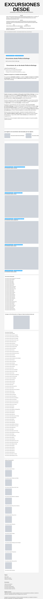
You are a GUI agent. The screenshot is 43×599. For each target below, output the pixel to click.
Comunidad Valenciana (20, 17)
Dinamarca (25, 21)
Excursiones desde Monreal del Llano (11, 442)
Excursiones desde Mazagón (10, 422)
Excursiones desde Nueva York (10, 288)
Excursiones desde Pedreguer (10, 356)
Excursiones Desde (22, 7)
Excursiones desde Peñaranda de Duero (12, 353)
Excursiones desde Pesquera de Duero (12, 351)
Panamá (33, 28)
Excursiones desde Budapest (10, 294)
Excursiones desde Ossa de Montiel (11, 369)
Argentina (8, 28)
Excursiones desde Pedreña (10, 354)
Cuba (22, 28)
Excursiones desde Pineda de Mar (11, 346)
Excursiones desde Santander (10, 305)
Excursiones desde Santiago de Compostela (12, 278)
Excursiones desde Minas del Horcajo (11, 430)
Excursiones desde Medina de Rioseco (12, 424)
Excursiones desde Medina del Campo (11, 425)
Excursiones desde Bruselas (10, 308)
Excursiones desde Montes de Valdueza (12, 374)
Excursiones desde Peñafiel (10, 392)
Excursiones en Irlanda (18, 244)
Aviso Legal (7, 576)
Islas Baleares (20, 16)
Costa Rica (19, 28)
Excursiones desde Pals (9, 384)
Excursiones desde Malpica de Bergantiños (12, 409)
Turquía (9, 23)
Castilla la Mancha (34, 16)
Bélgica (14, 21)
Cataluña (14, 17)
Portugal (31, 22)
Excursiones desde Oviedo (9, 284)
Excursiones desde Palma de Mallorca (11, 397)
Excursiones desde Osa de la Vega (11, 371)
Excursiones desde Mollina (9, 437)
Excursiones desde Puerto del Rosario (11, 402)
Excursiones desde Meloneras (10, 427)
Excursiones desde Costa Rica (10, 588)
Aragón (11, 16)
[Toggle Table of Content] (16, 68)
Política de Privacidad (8, 579)
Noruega (19, 22)
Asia (14, 24)
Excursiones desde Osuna (9, 391)
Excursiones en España (10, 55)
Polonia (27, 22)
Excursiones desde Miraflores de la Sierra (12, 432)
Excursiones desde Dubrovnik (10, 309)
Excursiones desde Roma (9, 285)
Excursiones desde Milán (9, 281)
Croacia (21, 21)
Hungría (7, 22)
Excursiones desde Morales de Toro (11, 455)
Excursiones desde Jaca (9, 280)
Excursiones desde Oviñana (10, 366)
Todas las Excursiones (8, 584)
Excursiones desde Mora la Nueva (11, 453)
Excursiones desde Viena (9, 299)
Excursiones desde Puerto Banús (11, 399)
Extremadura (27, 17)
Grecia (34, 21)
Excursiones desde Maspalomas (10, 417)
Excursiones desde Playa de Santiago (11, 338)
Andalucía (8, 16)
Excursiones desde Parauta (10, 359)
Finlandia (28, 21)
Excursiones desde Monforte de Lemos (12, 440)
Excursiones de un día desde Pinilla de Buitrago (13, 69)
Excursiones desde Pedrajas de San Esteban (13, 358)
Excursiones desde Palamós (10, 363)
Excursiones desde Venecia (10, 306)
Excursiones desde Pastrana (10, 381)
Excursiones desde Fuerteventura (11, 301)
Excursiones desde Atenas (10, 194)
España (21, 15)
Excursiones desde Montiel (9, 445)
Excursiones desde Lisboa (9, 293)
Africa (26, 24)
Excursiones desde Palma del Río (11, 386)
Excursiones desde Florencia (10, 295)
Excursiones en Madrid (19, 55)
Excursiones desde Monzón (10, 452)
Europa (21, 20)
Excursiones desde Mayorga (10, 420)
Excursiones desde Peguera (11, 168)
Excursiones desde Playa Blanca (10, 396)
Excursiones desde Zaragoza (10, 292)
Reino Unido (35, 22)
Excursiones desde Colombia (10, 587)
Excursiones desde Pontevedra (10, 394)
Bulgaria (17, 21)
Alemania (8, 21)
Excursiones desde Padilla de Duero (11, 364)
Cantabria (28, 16)
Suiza (7, 23)
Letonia (16, 22)
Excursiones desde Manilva (10, 412)
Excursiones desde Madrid (10, 271)
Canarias (24, 16)
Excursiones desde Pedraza (10, 379)
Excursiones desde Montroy (10, 450)
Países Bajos (23, 22)
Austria (11, 21)
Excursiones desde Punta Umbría (11, 404)
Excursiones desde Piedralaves (10, 348)
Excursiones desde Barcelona (10, 287)
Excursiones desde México (9, 586)
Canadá (11, 28)
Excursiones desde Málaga (9, 279)
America (21, 27)
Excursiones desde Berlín (9, 307)
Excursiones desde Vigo (9, 300)
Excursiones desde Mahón (9, 407)
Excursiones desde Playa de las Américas (12, 389)
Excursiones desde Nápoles (10, 302)
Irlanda (10, 22)
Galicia (31, 17)
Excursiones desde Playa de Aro (10, 341)
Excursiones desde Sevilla (9, 291)
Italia (13, 22)
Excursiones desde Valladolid (10, 298)
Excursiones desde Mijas (9, 429)
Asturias (15, 16)
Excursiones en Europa (9, 244)
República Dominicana (10, 29)
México (30, 28)
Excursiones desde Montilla (10, 447)
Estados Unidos (26, 28)
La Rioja (34, 17)
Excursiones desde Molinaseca (10, 435)
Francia (31, 21)
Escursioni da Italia (8, 585)
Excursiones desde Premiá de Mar (11, 376)
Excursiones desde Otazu (9, 387)
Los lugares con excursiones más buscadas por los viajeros (15, 72)
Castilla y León (9, 17)
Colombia (15, 28)
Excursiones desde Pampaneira (10, 361)
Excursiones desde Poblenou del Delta (11, 336)
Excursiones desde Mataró (9, 419)
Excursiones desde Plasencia (10, 343)
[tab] (5, 142)
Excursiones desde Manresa (10, 414)
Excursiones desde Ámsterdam (10, 286)
